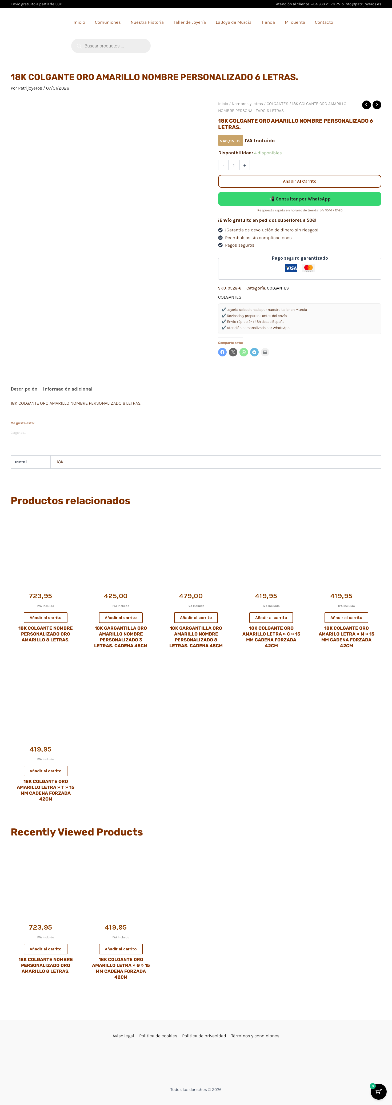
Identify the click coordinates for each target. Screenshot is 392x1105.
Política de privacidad (204, 1035)
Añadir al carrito (300, 181)
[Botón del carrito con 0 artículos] (379, 1092)
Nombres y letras (247, 103)
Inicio (223, 103)
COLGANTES (277, 103)
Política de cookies (158, 1035)
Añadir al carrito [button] (46, 617)
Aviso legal (124, 1035)
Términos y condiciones (255, 1035)
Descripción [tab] (24, 389)
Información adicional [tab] (68, 389)
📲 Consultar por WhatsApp (300, 199)
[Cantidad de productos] (233, 165)
